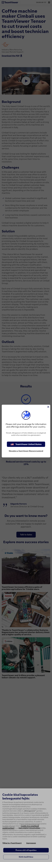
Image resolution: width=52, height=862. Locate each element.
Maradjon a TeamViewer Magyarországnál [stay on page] (26, 451)
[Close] (48, 407)
